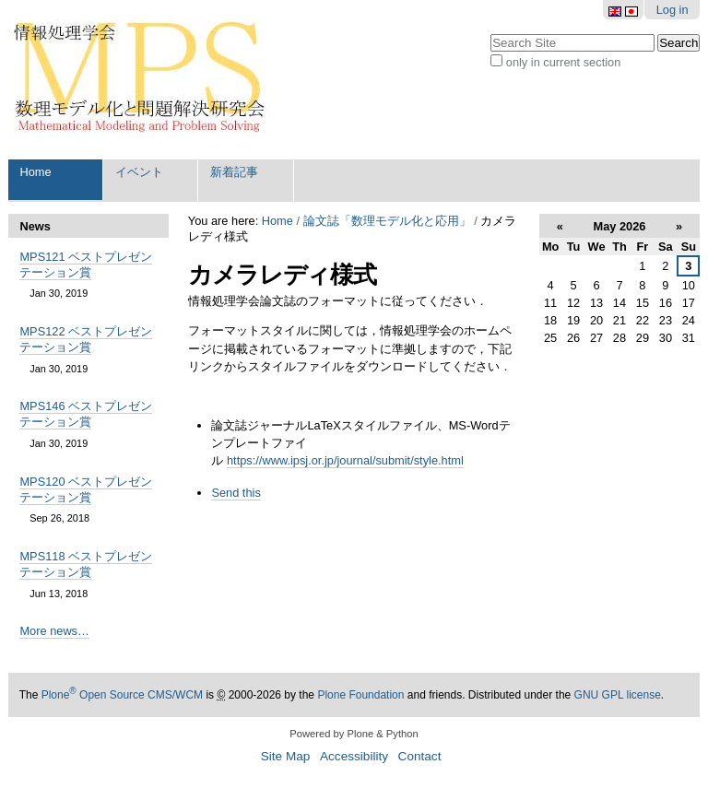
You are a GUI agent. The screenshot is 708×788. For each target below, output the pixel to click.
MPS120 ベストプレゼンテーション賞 (85, 489)
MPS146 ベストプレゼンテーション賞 (85, 414)
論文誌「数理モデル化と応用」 (387, 221)
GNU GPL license (617, 694)
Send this (235, 493)
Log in (672, 10)
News (34, 226)
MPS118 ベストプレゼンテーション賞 (85, 564)
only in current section (563, 62)
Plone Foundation (360, 694)
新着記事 (234, 172)
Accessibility (354, 756)
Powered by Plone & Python (353, 733)
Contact (420, 756)
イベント (139, 172)
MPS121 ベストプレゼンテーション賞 (85, 264)
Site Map (286, 756)
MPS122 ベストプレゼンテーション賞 (85, 339)
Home (35, 172)
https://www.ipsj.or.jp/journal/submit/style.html (345, 460)
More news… (53, 631)
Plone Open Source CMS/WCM (122, 694)
